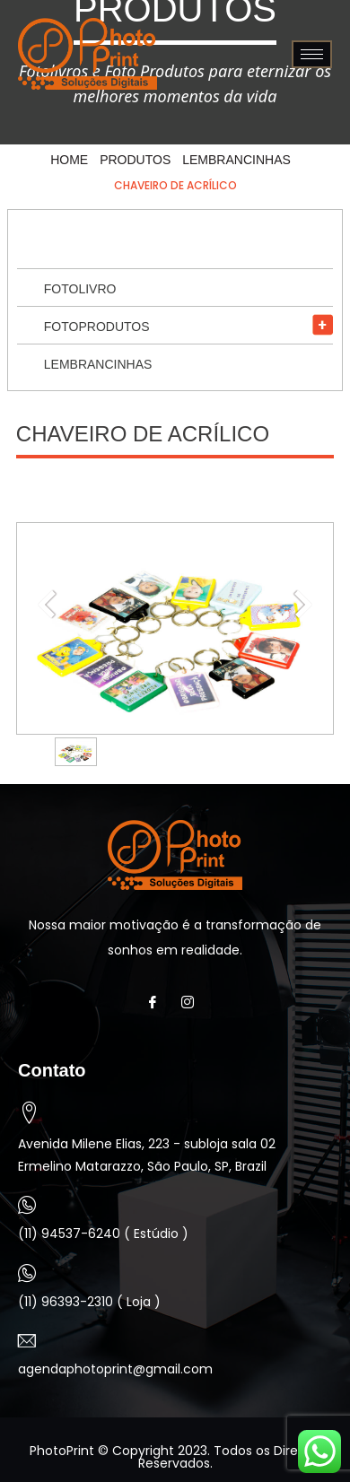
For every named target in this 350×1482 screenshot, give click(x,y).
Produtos (135, 160)
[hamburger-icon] (312, 54)
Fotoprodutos (97, 326)
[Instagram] (192, 1002)
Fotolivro (80, 289)
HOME (69, 160)
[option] (76, 751)
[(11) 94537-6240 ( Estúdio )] (27, 1205)
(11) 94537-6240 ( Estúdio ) (103, 1233)
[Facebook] (157, 1002)
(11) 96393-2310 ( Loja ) (89, 1302)
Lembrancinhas (236, 160)
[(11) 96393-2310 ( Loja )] (27, 1273)
